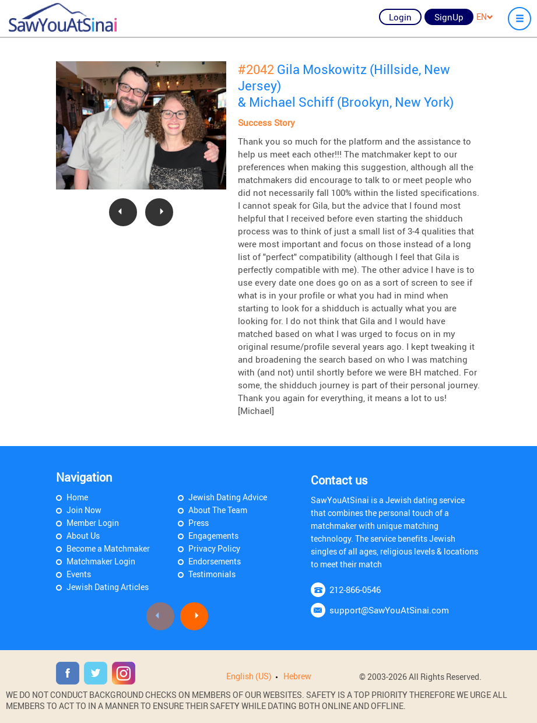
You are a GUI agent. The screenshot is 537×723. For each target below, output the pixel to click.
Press (198, 522)
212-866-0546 (355, 589)
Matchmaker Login (100, 561)
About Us (83, 535)
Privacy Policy (214, 548)
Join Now (83, 509)
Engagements (213, 535)
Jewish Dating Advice (227, 497)
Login (400, 17)
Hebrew (297, 676)
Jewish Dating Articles (107, 586)
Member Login (92, 522)
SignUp (449, 17)
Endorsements (214, 561)
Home (77, 497)
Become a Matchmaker (108, 548)
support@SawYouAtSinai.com (389, 610)
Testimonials (212, 574)
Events (78, 574)
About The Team (217, 509)
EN (484, 16)
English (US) (249, 676)
